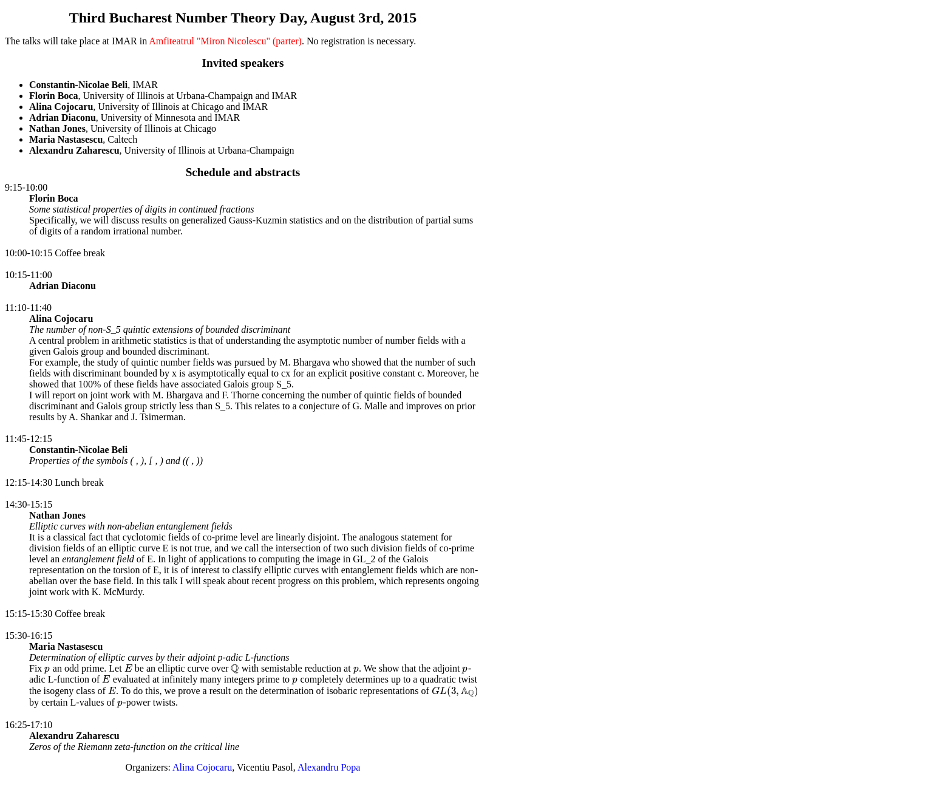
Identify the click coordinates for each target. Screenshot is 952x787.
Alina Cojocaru (202, 767)
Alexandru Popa (329, 767)
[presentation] (47, 668)
